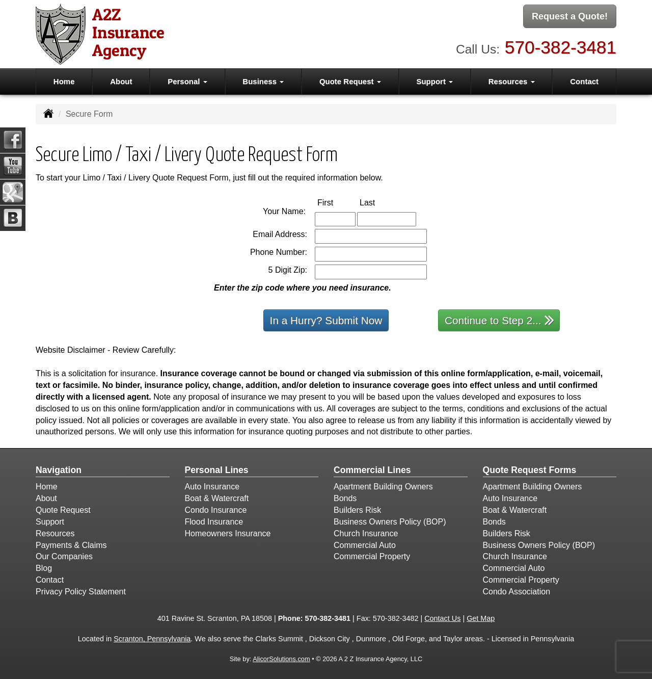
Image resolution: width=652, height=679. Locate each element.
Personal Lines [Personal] (217, 470)
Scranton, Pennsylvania (152, 639)
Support (50, 521)
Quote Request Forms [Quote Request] (530, 470)
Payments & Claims (71, 545)
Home (64, 81)
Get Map (481, 618)
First (336, 202)
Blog (44, 568)
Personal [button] (187, 81)
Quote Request (63, 510)
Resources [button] (511, 81)
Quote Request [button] (350, 81)
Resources (55, 533)
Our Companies (64, 556)
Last (378, 202)
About (121, 81)
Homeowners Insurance (228, 533)
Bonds (345, 498)
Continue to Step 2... (499, 319)
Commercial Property (372, 556)
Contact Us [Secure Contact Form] (442, 618)
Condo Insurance (216, 510)
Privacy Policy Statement (81, 591)
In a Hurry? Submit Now (326, 320)
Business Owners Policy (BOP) (390, 521)
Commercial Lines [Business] (372, 470)
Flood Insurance (214, 521)
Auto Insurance (212, 486)
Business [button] (263, 81)
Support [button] (434, 81)
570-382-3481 (560, 46)
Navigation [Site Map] (59, 470)
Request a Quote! (570, 17)
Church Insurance (366, 533)
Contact (584, 81)
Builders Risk (357, 510)
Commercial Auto (365, 545)
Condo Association (517, 591)
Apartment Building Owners (383, 486)
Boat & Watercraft (217, 498)
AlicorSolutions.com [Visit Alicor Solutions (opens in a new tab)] (281, 659)
